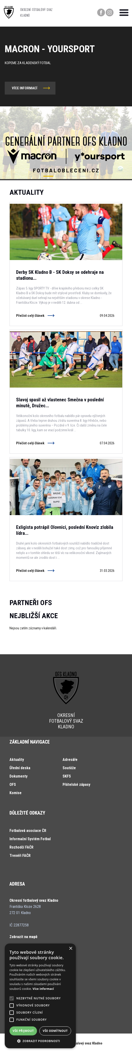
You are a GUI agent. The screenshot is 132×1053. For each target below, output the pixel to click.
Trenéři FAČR (20, 855)
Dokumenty (18, 776)
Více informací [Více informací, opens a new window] (43, 989)
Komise (15, 793)
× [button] (70, 948)
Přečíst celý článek (30, 315)
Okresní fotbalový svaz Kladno (79, 1043)
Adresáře (70, 759)
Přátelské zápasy (76, 784)
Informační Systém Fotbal (30, 839)
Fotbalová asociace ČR (27, 830)
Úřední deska (19, 768)
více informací (24, 88)
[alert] (40, 996)
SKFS (67, 776)
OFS (12, 784)
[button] (48, 176)
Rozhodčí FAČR (21, 847)
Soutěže (69, 768)
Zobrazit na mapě (23, 936)
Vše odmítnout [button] (55, 1031)
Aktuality (16, 759)
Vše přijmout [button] (23, 1031)
